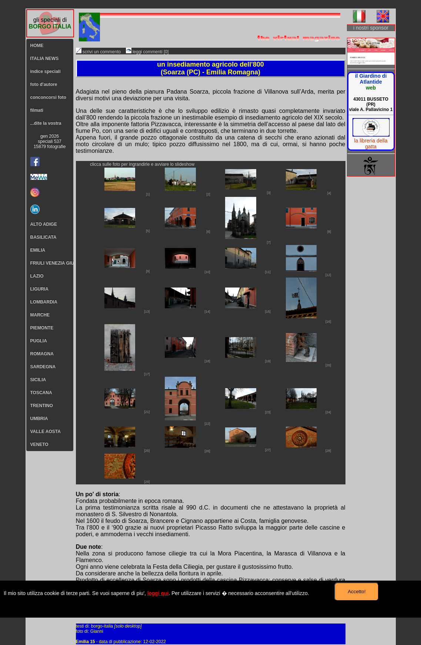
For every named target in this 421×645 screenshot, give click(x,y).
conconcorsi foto (48, 97)
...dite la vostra (45, 123)
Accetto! (356, 591)
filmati (36, 110)
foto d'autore (43, 84)
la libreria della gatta (370, 144)
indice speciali (45, 71)
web (371, 88)
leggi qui (158, 593)
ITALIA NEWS (44, 58)
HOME (37, 45)
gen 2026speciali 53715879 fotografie (50, 141)
